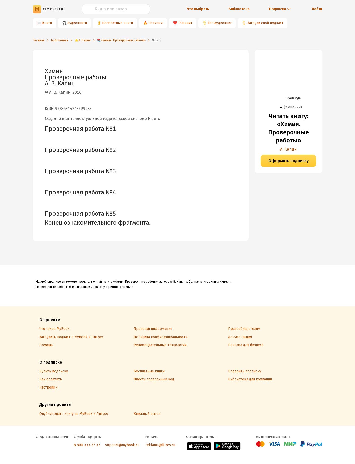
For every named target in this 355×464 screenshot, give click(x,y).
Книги (47, 23)
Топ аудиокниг (220, 23)
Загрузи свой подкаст (265, 23)
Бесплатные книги (117, 23)
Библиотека (239, 9)
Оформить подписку (288, 160)
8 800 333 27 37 (87, 445)
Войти (317, 9)
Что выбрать (198, 9)
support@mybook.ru (122, 445)
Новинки (155, 23)
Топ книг (185, 23)
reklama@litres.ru (160, 445)
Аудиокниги (77, 23)
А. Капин (288, 149)
